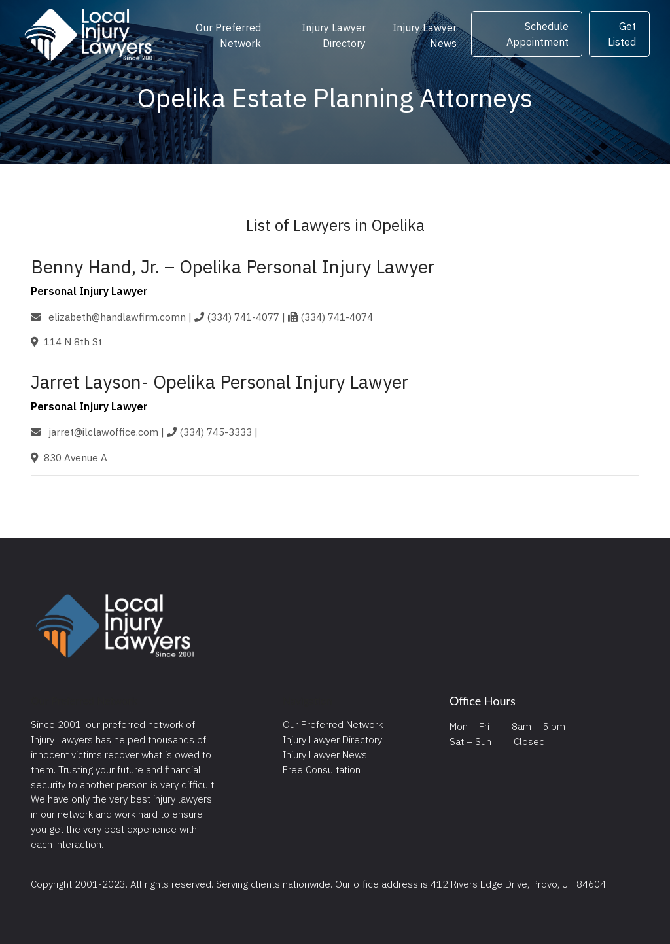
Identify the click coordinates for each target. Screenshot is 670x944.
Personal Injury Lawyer (89, 291)
